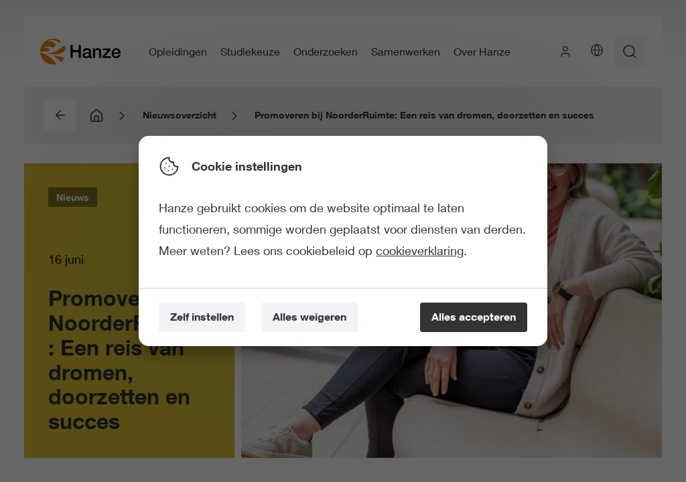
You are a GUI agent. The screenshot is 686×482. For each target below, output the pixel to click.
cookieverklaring (420, 250)
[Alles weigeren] (309, 318)
